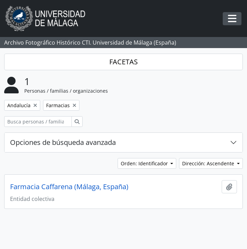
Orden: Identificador (145, 163)
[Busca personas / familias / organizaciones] (38, 121)
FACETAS (123, 61)
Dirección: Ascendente (209, 163)
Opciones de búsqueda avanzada (63, 142)
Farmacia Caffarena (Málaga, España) (69, 187)
